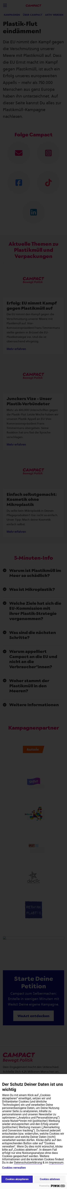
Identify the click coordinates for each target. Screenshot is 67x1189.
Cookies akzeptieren (17, 1179)
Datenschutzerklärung (28, 1162)
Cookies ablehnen (50, 1179)
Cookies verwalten (14, 1167)
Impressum (56, 1162)
